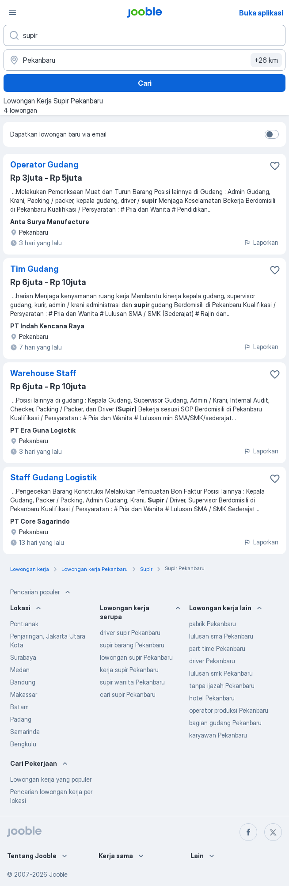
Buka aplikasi (261, 12)
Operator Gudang (44, 164)
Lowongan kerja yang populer (50, 779)
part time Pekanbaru (217, 648)
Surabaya (23, 657)
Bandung (22, 682)
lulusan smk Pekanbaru (221, 673)
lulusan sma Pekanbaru (221, 636)
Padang (20, 719)
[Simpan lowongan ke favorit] (275, 165)
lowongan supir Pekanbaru (136, 657)
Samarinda (25, 731)
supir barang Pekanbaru (132, 645)
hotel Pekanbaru (212, 698)
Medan (20, 669)
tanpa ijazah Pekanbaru (222, 685)
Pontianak (24, 623)
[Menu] (12, 12)
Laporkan (260, 242)
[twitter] (273, 832)
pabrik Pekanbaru (212, 623)
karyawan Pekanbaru (218, 735)
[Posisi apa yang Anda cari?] (144, 35)
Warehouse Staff (43, 373)
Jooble (58, 874)
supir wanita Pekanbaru (132, 682)
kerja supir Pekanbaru (129, 669)
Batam (19, 707)
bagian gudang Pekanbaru (225, 722)
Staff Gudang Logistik (53, 477)
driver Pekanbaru (212, 661)
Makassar (23, 694)
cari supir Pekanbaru (128, 694)
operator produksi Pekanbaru (228, 710)
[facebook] (248, 832)
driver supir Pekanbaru (130, 632)
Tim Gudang (34, 269)
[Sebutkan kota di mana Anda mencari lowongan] (144, 60)
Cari (145, 83)
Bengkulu (23, 744)
